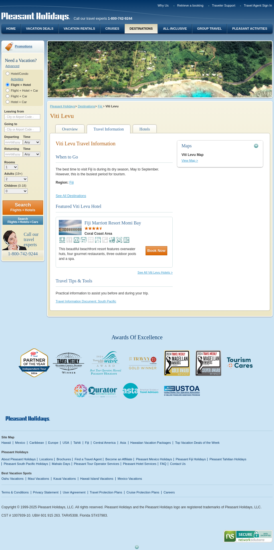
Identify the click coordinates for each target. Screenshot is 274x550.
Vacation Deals (39, 28)
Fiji (100, 106)
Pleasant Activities (249, 28)
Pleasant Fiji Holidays (191, 459)
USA (66, 442)
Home (11, 28)
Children (15, 185)
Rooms (9, 162)
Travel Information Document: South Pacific (86, 301)
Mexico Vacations (130, 478)
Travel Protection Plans (106, 492)
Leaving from (14, 111)
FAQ (163, 463)
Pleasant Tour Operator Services (96, 463)
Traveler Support (223, 5)
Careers (169, 492)
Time (27, 136)
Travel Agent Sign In (258, 5)
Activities (17, 79)
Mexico (20, 442)
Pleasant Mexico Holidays (154, 459)
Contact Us (178, 463)
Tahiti (77, 442)
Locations (46, 459)
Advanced (12, 66)
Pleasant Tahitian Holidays (227, 459)
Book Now (156, 250)
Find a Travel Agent (88, 459)
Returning (11, 148)
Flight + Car (19, 96)
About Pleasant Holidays (18, 459)
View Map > (190, 160)
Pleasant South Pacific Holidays (26, 463)
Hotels (145, 129)
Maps (187, 145)
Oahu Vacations (12, 478)
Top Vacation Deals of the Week (197, 442)
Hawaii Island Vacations (96, 478)
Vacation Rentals (79, 28)
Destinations (141, 28)
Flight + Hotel (21, 85)
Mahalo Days (61, 463)
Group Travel (209, 28)
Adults (13, 173)
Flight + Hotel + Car (24, 90)
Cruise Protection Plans (142, 492)
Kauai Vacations (64, 478)
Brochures (64, 459)
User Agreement (74, 492)
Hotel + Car (19, 102)
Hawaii (6, 442)
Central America (104, 442)
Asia (123, 442)
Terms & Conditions (15, 492)
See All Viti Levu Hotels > (155, 272)
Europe (53, 442)
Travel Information (108, 129)
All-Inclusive (175, 28)
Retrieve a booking (190, 5)
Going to (10, 124)
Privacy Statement (46, 492)
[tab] (220, 145)
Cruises (112, 28)
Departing (11, 136)
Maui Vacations (38, 478)
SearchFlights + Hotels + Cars (22, 220)
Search (22, 207)
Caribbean (36, 442)
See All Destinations (71, 196)
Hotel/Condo (19, 73)
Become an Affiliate (118, 459)
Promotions (23, 46)
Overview (70, 129)
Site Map (7, 437)
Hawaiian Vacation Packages (150, 442)
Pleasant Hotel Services (139, 463)
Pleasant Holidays (62, 106)
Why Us (163, 5)
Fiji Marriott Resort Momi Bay (112, 222)
